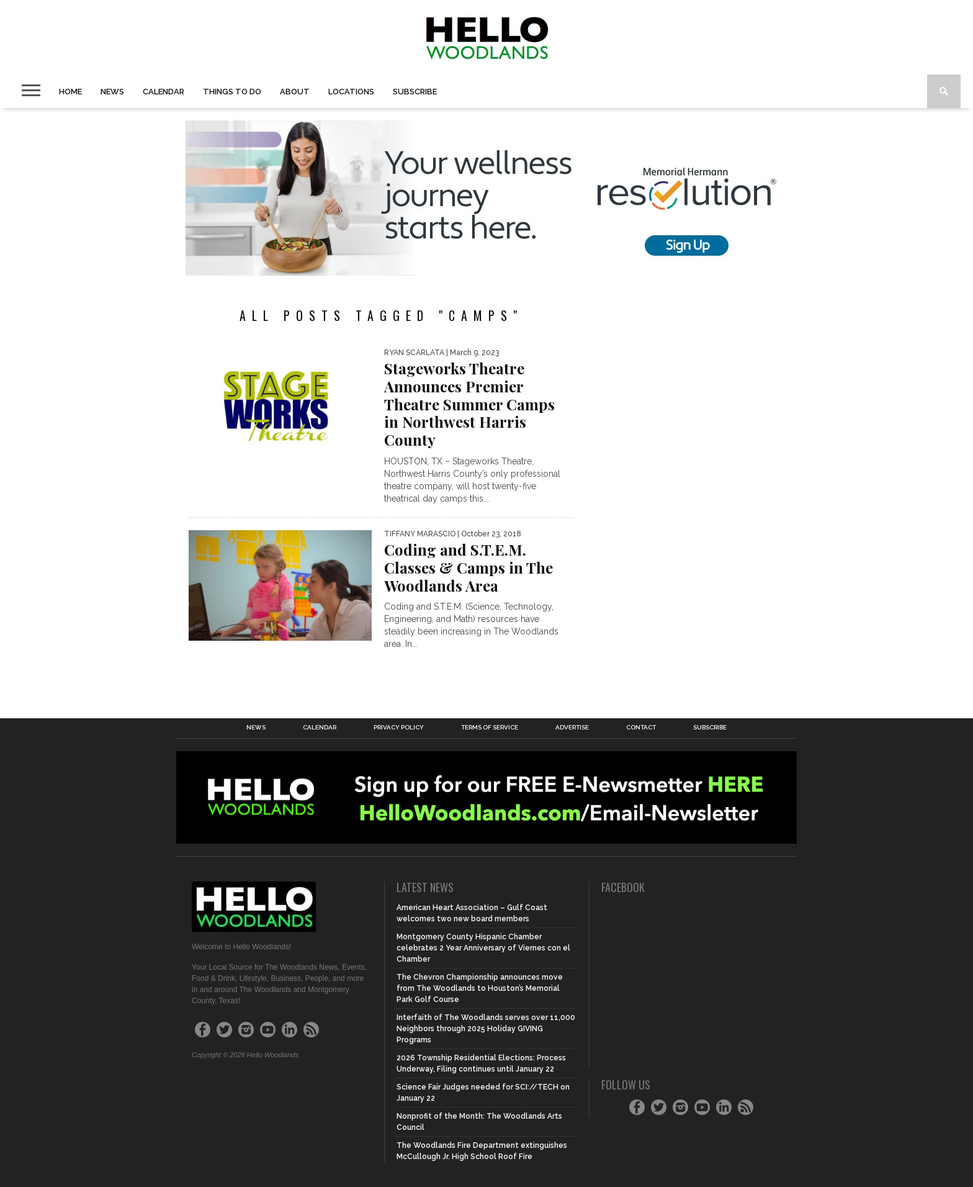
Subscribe (415, 91)
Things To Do (232, 91)
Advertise (572, 727)
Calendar (163, 91)
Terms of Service (489, 727)
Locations (351, 91)
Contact (641, 727)
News (112, 91)
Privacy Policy (399, 727)
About (295, 91)
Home (70, 91)
